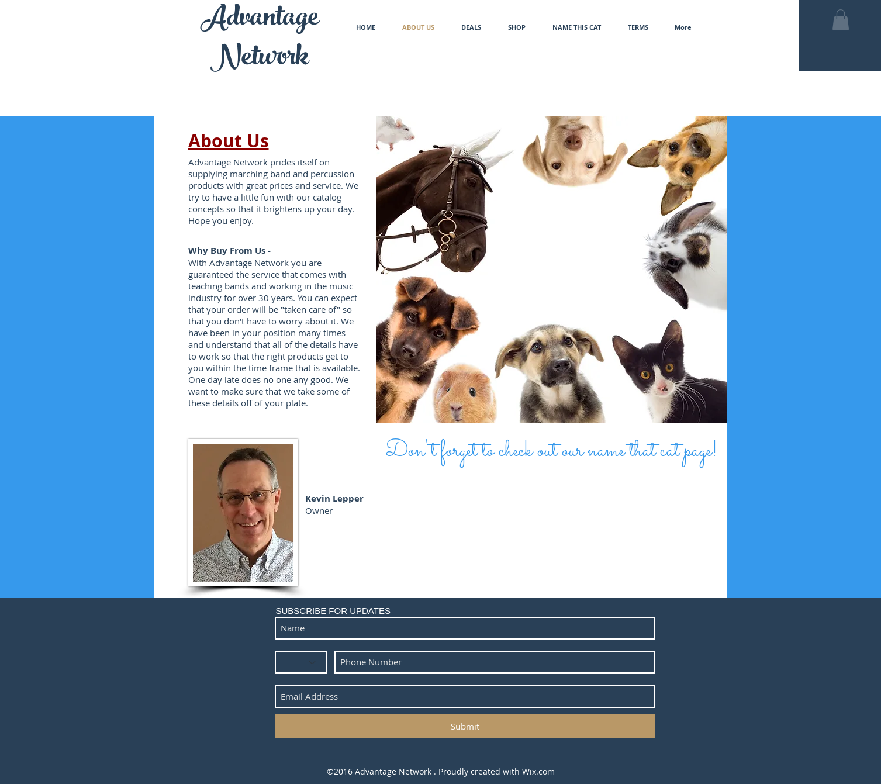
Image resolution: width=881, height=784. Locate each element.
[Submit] (465, 726)
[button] (840, 19)
